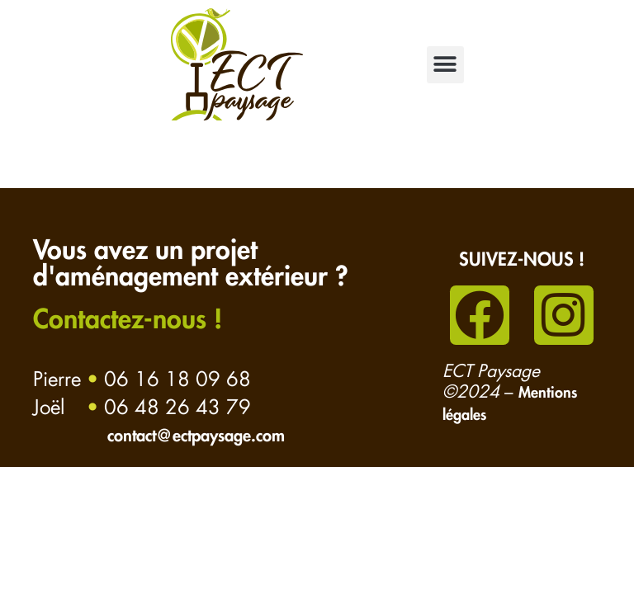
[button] (445, 64)
